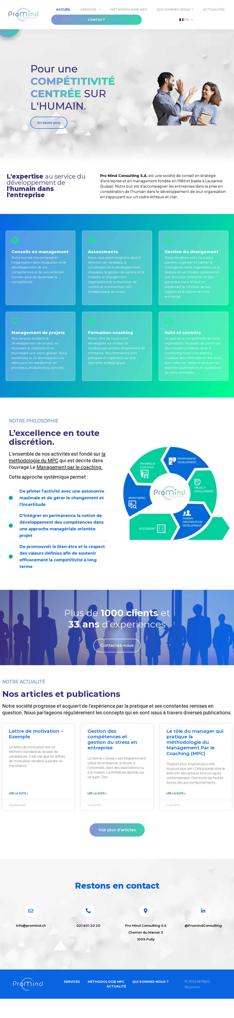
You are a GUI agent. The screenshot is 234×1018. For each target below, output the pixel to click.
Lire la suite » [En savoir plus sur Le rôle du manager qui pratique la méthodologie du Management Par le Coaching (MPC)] (176, 801)
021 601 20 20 (88, 940)
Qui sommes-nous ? (175, 10)
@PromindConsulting (203, 940)
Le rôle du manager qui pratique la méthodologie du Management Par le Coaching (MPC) (194, 750)
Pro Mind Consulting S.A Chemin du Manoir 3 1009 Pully (145, 947)
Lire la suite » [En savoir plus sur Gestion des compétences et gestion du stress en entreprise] (97, 801)
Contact (96, 20)
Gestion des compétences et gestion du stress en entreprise (112, 747)
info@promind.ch (31, 940)
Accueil (63, 10)
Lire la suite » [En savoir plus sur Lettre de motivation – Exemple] (18, 801)
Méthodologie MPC (129, 10)
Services (90, 9)
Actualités (214, 10)
